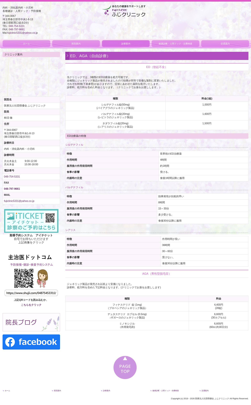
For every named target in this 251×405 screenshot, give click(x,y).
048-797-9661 (17, 29)
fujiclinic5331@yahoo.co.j (21, 32)
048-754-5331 (17, 26)
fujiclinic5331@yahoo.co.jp (19, 201)
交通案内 (225, 43)
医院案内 (76, 43)
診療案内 (125, 43)
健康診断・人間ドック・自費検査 (175, 43)
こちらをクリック (31, 305)
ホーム (26, 43)
